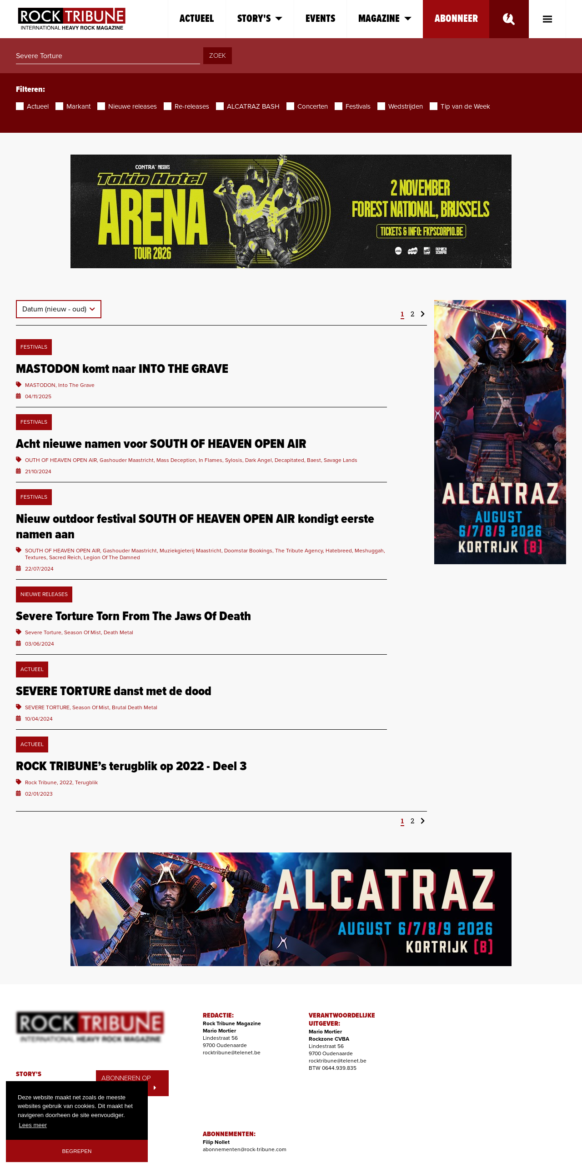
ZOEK (217, 55)
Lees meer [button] (33, 1125)
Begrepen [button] (77, 1151)
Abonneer (456, 19)
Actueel (197, 19)
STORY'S (28, 1074)
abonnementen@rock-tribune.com (244, 1149)
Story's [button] (259, 19)
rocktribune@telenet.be (232, 1052)
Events (320, 19)
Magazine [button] (384, 19)
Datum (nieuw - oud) (55, 309)
